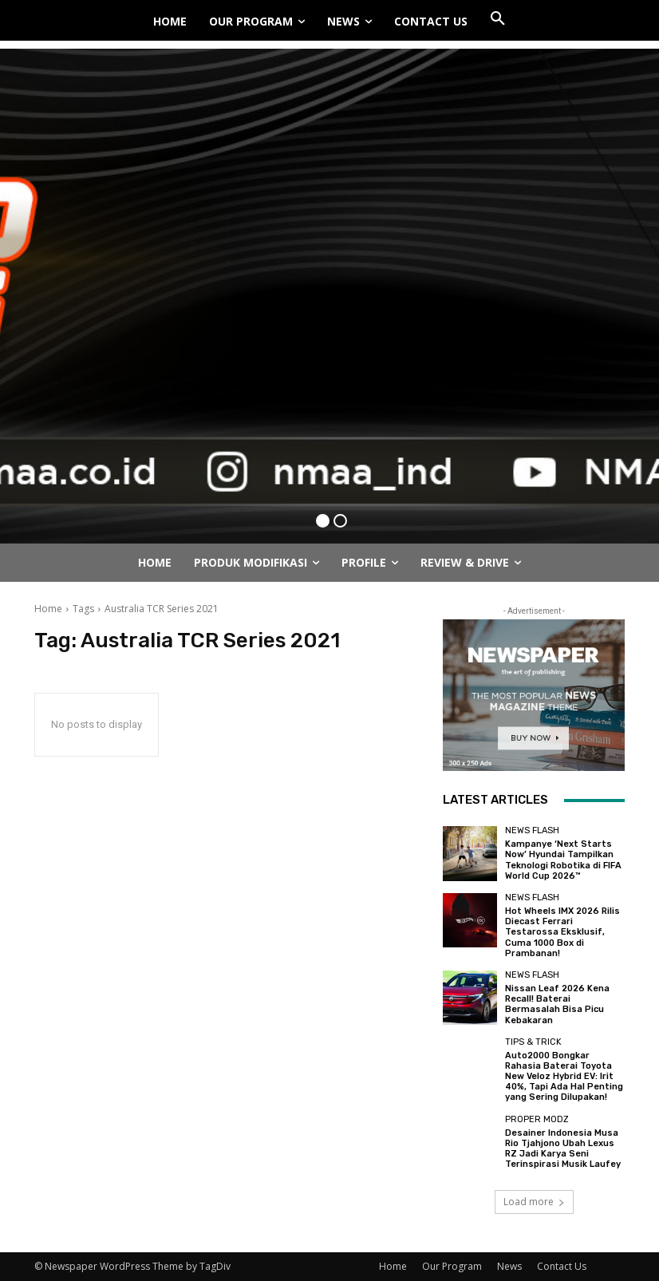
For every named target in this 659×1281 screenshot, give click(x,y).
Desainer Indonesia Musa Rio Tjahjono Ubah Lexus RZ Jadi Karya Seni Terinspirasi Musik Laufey (563, 1149)
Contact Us (561, 1266)
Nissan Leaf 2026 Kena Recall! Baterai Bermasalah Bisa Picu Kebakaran (557, 1004)
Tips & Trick (533, 1042)
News (509, 1266)
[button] (498, 19)
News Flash (532, 830)
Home (48, 608)
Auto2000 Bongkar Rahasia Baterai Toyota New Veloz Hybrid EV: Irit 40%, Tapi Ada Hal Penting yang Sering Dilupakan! (564, 1076)
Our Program (452, 1266)
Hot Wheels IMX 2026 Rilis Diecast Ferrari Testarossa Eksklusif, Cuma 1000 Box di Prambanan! (562, 932)
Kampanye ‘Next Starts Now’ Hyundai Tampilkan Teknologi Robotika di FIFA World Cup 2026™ (563, 860)
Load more (534, 1201)
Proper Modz (537, 1119)
